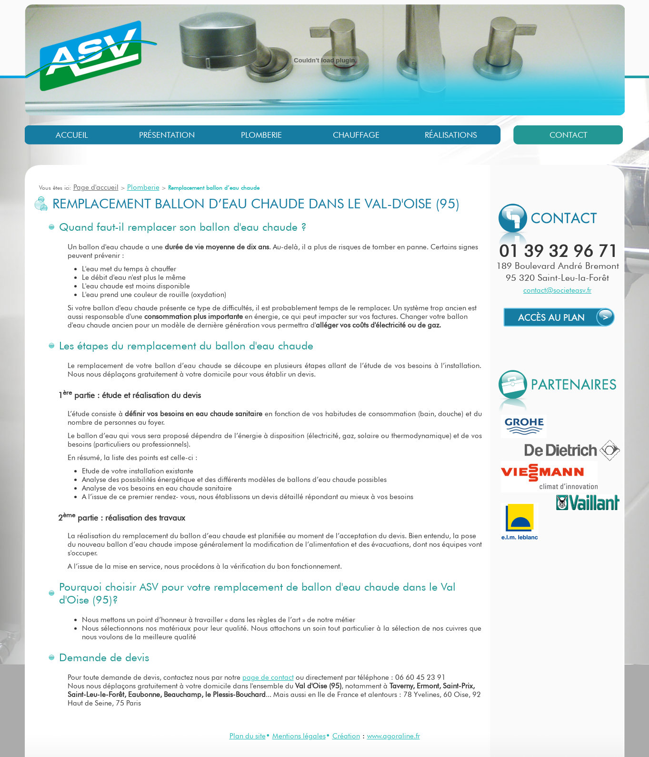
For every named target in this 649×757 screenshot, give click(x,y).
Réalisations (451, 135)
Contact (568, 135)
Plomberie (261, 135)
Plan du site (248, 736)
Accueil (72, 135)
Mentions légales (299, 736)
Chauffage (356, 135)
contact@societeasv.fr (557, 290)
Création (346, 736)
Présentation (167, 135)
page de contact (268, 677)
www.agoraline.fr (393, 736)
